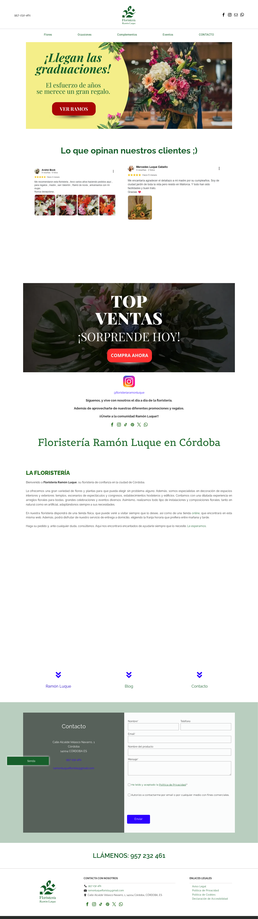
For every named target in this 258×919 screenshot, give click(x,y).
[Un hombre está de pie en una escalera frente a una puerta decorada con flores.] (181, 594)
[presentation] (155, 804)
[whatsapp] (242, 15)
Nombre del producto (140, 746)
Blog (129, 686)
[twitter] (139, 425)
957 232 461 (147, 855)
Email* (131, 734)
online (196, 513)
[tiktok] (126, 425)
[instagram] (229, 15)
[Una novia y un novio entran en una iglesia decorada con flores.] (76, 594)
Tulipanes (33, 136)
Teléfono (185, 721)
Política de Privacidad (172, 784)
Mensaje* (133, 759)
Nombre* (133, 721)
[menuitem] (48, 34)
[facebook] (223, 15)
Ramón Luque (58, 686)
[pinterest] (132, 425)
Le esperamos (196, 526)
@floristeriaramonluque (129, 392)
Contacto (199, 686)
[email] (236, 15)
